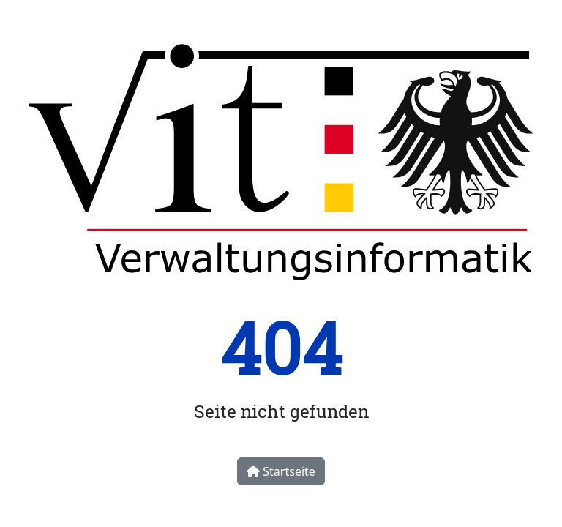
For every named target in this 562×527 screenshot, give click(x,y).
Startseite (281, 471)
